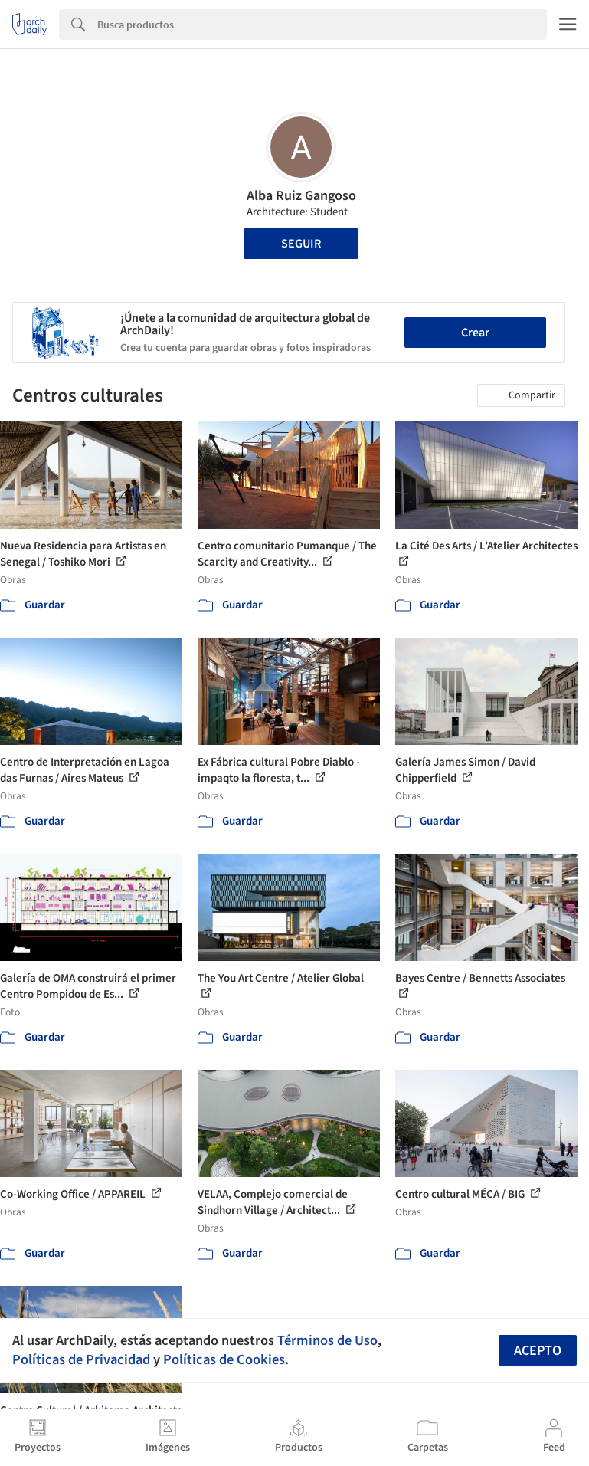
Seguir (301, 243)
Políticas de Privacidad (81, 1359)
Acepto (537, 1350)
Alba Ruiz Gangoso (301, 195)
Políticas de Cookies (224, 1359)
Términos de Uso (327, 1340)
